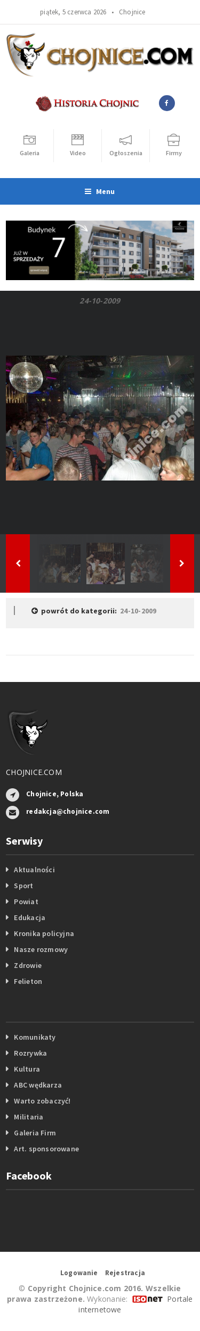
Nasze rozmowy (41, 949)
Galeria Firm (35, 1133)
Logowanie (79, 1272)
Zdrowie (27, 965)
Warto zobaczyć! (42, 1101)
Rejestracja (125, 1272)
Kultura (26, 1069)
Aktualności (34, 869)
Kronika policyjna (44, 933)
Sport (23, 885)
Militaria (28, 1117)
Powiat (26, 901)
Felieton (28, 981)
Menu (100, 191)
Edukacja (29, 917)
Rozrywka (30, 1053)
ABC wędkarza (38, 1085)
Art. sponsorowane (46, 1148)
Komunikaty (34, 1037)
